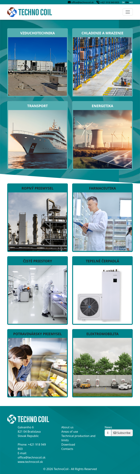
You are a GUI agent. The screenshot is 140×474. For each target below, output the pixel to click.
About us (67, 427)
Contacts (67, 449)
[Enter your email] (108, 432)
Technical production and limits (78, 438)
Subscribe (121, 433)
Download (68, 444)
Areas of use (69, 432)
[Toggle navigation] (128, 12)
